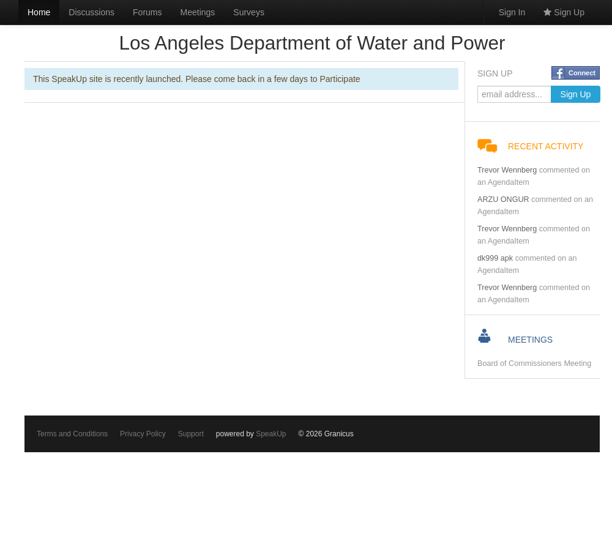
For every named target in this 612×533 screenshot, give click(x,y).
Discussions (91, 12)
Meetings (198, 12)
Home (39, 12)
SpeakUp (271, 434)
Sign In (512, 12)
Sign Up (563, 12)
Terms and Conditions (72, 434)
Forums (147, 12)
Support (191, 434)
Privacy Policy (143, 434)
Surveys (248, 12)
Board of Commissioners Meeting (534, 363)
